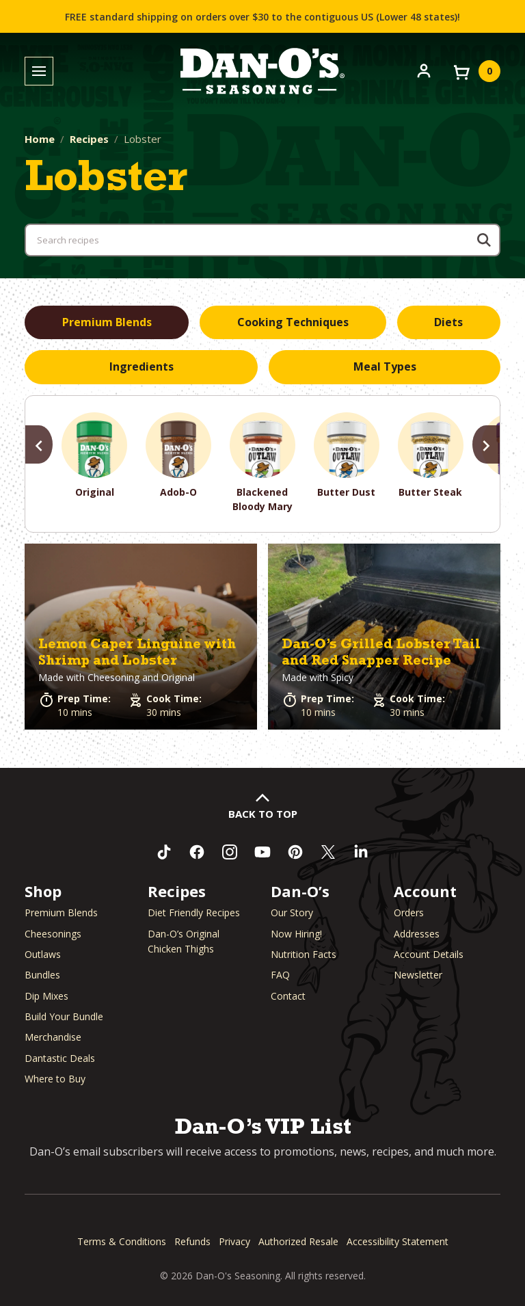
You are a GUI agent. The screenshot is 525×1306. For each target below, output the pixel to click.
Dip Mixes (46, 995)
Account (425, 891)
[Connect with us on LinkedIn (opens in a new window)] (361, 852)
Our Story (292, 912)
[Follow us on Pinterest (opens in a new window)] (295, 852)
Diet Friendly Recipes (194, 912)
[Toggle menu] (39, 71)
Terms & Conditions (121, 1241)
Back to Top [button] (262, 814)
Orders (409, 912)
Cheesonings (53, 933)
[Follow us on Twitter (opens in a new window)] (328, 852)
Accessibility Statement (397, 1241)
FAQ (280, 974)
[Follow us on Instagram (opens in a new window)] (229, 852)
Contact (288, 995)
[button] (141, 637)
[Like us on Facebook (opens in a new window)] (197, 852)
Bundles (42, 974)
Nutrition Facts (303, 954)
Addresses (417, 933)
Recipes (89, 139)
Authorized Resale (298, 1241)
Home (40, 139)
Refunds (192, 1241)
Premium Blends (61, 912)
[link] (141, 637)
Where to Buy (55, 1078)
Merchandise (53, 1036)
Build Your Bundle (64, 1016)
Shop (43, 891)
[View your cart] (475, 71)
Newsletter (418, 974)
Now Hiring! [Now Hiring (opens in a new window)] (296, 933)
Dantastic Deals (60, 1058)
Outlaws (43, 954)
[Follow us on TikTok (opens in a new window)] (164, 852)
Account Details (428, 954)
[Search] (484, 240)
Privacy (234, 1241)
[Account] (424, 70)
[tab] (107, 323)
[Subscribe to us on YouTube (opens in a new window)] (262, 852)
